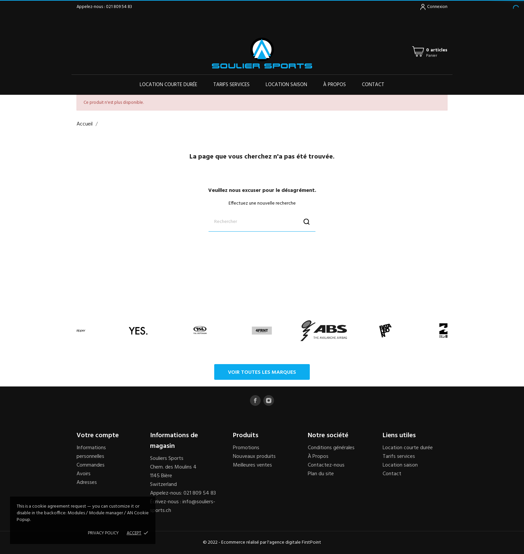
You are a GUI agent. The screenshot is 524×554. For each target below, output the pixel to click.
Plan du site (321, 474)
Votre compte (98, 435)
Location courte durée (168, 85)
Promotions (246, 448)
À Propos (318, 456)
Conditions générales (331, 448)
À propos (334, 85)
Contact (373, 85)
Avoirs (84, 474)
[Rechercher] (262, 221)
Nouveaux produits (254, 456)
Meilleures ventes (252, 465)
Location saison (286, 85)
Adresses (87, 482)
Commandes (91, 465)
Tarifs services (231, 85)
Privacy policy (103, 533)
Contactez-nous (326, 465)
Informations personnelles (91, 452)
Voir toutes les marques (262, 372)
